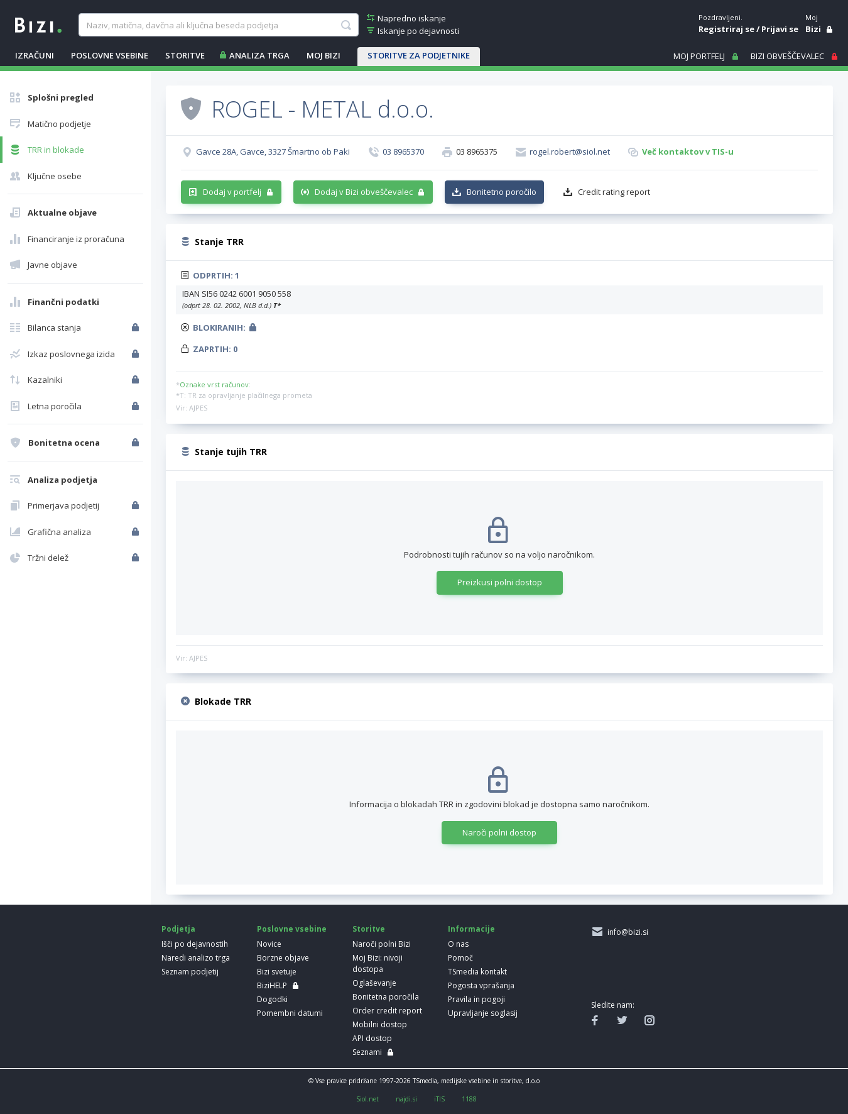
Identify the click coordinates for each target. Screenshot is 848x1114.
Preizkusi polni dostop (499, 582)
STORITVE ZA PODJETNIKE (418, 55)
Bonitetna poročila (385, 996)
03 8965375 (476, 151)
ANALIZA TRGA (259, 55)
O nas (458, 944)
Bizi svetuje (276, 971)
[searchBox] (219, 25)
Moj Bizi (323, 55)
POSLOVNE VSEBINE (109, 55)
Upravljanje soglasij (483, 1013)
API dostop (372, 1038)
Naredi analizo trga (195, 957)
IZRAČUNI (34, 55)
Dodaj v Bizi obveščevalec (364, 191)
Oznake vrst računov (214, 384)
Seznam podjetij (190, 971)
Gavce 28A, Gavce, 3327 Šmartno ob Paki (273, 151)
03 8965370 (403, 151)
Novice (269, 944)
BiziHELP (272, 985)
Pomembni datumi (290, 1013)
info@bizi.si (626, 932)
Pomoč (460, 957)
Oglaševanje (374, 983)
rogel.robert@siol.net (570, 151)
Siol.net (367, 1099)
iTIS (439, 1099)
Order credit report (387, 1010)
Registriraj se (726, 29)
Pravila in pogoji (476, 999)
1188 (469, 1099)
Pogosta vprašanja (481, 985)
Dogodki (272, 999)
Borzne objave (283, 957)
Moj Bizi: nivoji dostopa (377, 963)
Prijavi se (779, 29)
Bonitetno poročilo (501, 191)
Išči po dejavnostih (194, 944)
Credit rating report (614, 191)
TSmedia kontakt (477, 971)
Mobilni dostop (379, 1024)
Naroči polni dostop (499, 832)
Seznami (367, 1052)
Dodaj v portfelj (232, 191)
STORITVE (185, 55)
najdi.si (406, 1099)
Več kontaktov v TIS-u (688, 151)
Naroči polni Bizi (381, 944)
